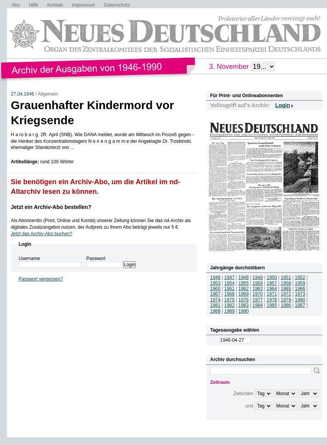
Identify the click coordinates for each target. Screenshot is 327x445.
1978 (272, 300)
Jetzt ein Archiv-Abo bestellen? (51, 207)
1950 (272, 277)
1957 (272, 283)
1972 (286, 294)
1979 (286, 300)
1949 (258, 277)
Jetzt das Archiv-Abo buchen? (41, 233)
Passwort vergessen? (41, 279)
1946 (215, 277)
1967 (215, 294)
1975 (229, 300)
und (249, 406)
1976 (243, 300)
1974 (215, 300)
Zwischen (243, 393)
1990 (243, 311)
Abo (16, 5)
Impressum (83, 5)
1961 (229, 288)
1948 (243, 277)
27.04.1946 (22, 94)
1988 (215, 311)
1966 (300, 288)
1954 (229, 283)
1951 (286, 277)
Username (29, 258)
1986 (286, 305)
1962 (243, 288)
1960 (215, 288)
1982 (229, 305)
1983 (243, 305)
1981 (215, 305)
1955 (243, 283)
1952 (300, 277)
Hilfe (33, 5)
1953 (215, 283)
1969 (243, 294)
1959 (300, 283)
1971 (272, 294)
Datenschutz (117, 5)
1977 (258, 300)
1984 (258, 305)
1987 (300, 305)
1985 (272, 305)
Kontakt (55, 5)
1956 (258, 283)
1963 (258, 288)
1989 (229, 311)
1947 (229, 277)
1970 (258, 294)
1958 (286, 283)
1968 (229, 294)
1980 (300, 300)
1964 (272, 288)
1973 (300, 294)
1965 (286, 288)
